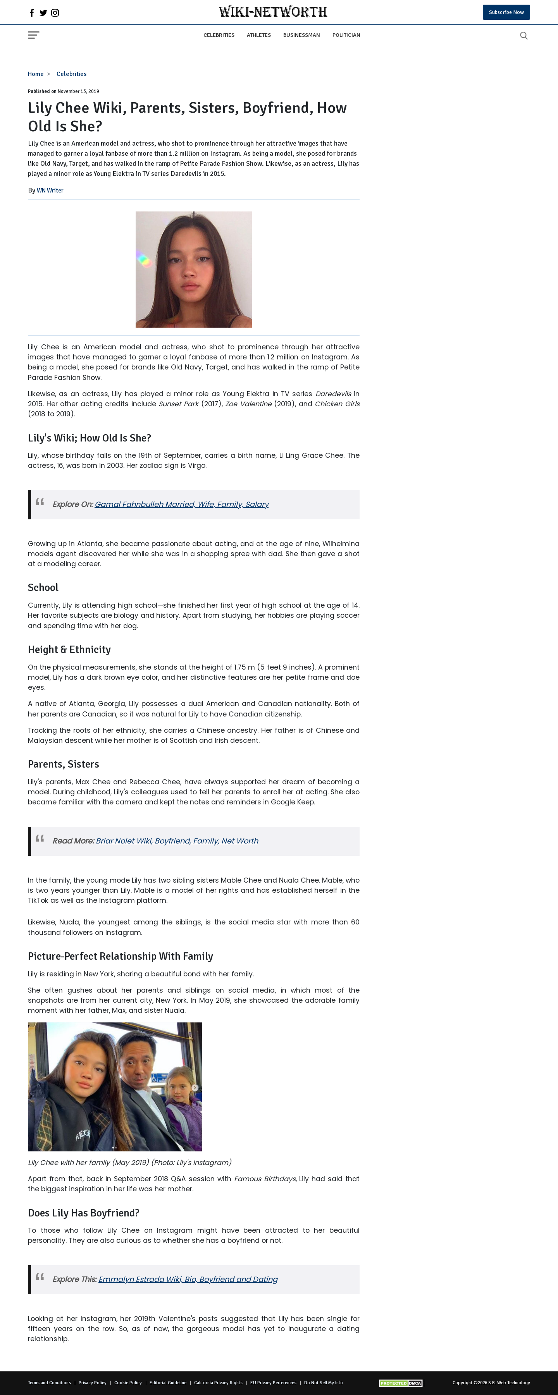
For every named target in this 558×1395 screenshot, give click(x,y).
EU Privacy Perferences (273, 1383)
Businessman (301, 34)
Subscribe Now (506, 12)
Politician (346, 34)
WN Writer (50, 190)
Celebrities (218, 34)
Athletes (259, 34)
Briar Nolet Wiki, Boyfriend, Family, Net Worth (177, 841)
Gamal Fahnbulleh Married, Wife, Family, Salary (182, 504)
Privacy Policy (93, 1383)
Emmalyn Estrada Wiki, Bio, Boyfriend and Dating (187, 1279)
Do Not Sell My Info (323, 1383)
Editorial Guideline (168, 1383)
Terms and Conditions (49, 1383)
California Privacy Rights (218, 1383)
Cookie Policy (128, 1383)
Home (36, 74)
